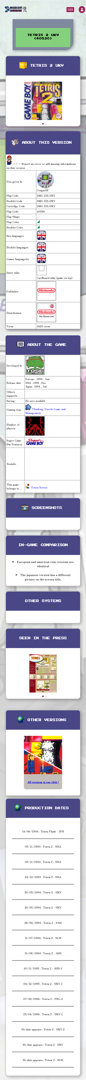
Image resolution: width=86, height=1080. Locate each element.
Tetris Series (36, 487)
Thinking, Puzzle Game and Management (45, 411)
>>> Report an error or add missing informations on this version (41, 166)
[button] (43, 124)
